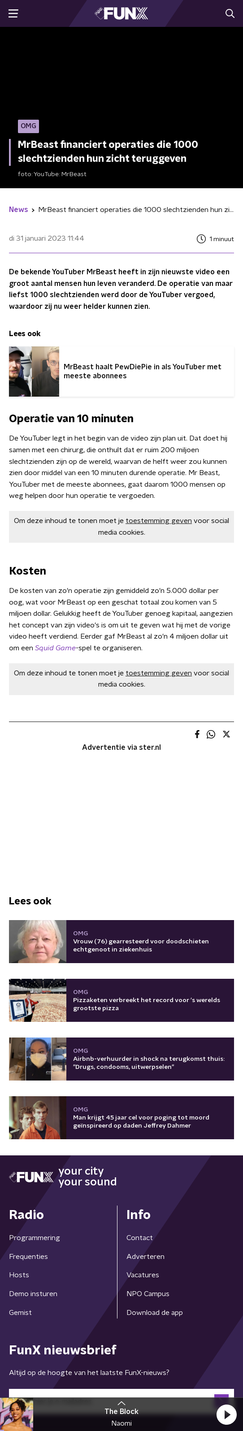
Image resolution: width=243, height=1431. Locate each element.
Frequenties (28, 1256)
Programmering (34, 1237)
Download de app (154, 1312)
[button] (226, 1414)
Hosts (19, 1275)
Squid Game (55, 648)
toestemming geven (159, 520)
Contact (139, 1237)
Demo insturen (33, 1293)
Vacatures (142, 1275)
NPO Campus (147, 1293)
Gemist (20, 1312)
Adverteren (145, 1256)
